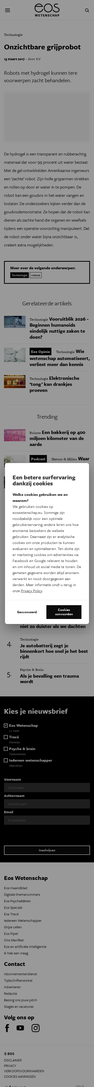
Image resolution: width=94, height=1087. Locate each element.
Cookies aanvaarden (64, 612)
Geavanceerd (27, 611)
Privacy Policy (31, 590)
